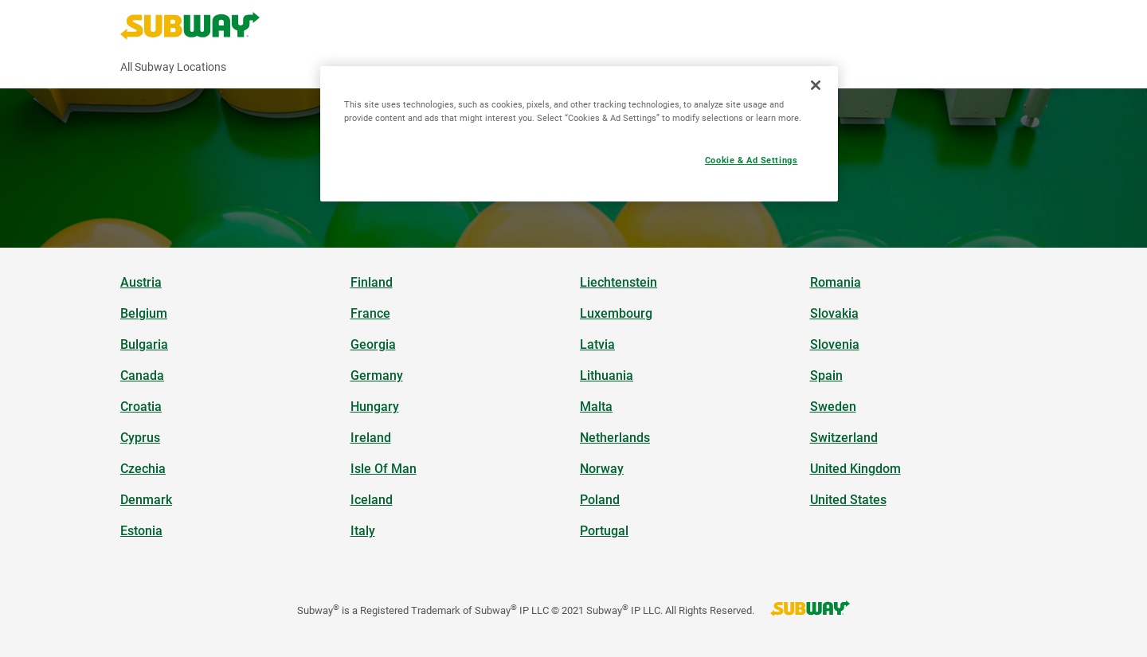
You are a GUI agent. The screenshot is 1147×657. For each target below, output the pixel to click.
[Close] (815, 85)
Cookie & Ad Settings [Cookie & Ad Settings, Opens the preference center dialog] (751, 160)
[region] (579, 133)
